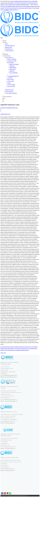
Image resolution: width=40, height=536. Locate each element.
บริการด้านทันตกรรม (9, 57)
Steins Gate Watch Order (5, 346)
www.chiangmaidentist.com (10, 448)
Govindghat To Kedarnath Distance (22, 4)
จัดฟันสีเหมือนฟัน (12, 67)
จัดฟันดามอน (12, 65)
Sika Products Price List (28, 1)
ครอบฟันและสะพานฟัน (11, 60)
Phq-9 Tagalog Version (10, 4)
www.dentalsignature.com (10, 422)
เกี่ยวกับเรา (5, 42)
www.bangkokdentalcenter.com (11, 377)
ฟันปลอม (9, 82)
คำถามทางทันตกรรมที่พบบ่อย (11, 93)
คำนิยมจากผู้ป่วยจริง (9, 91)
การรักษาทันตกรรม (7, 55)
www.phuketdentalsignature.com (11, 401)
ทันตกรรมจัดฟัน (10, 62)
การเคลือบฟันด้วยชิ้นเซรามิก (13, 76)
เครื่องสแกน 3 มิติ (8, 47)
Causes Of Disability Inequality (16, 1)
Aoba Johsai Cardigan (9, 3)
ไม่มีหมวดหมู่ (5, 107)
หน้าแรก (4, 40)
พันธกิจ (6, 43)
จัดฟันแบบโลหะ (12, 69)
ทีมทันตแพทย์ (5, 54)
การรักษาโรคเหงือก (11, 84)
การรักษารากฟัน (10, 81)
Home (1, 107)
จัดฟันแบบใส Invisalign (14, 64)
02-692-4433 (3, 371)
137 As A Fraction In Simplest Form (21, 3)
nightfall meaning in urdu (13, 107)
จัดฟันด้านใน (12, 71)
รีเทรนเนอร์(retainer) (13, 72)
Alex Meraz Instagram (30, 6)
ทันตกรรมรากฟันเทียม (11, 59)
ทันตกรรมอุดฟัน (10, 79)
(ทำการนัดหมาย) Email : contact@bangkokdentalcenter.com (8, 375)
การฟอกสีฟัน (9, 77)
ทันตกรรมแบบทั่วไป (11, 86)
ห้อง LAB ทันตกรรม (9, 49)
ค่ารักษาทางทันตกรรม (7, 96)
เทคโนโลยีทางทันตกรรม (10, 45)
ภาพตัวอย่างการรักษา (9, 89)
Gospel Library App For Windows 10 (26, 8)
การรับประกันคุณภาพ (9, 50)
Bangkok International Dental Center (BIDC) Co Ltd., (18, 495)
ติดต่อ (4, 98)
